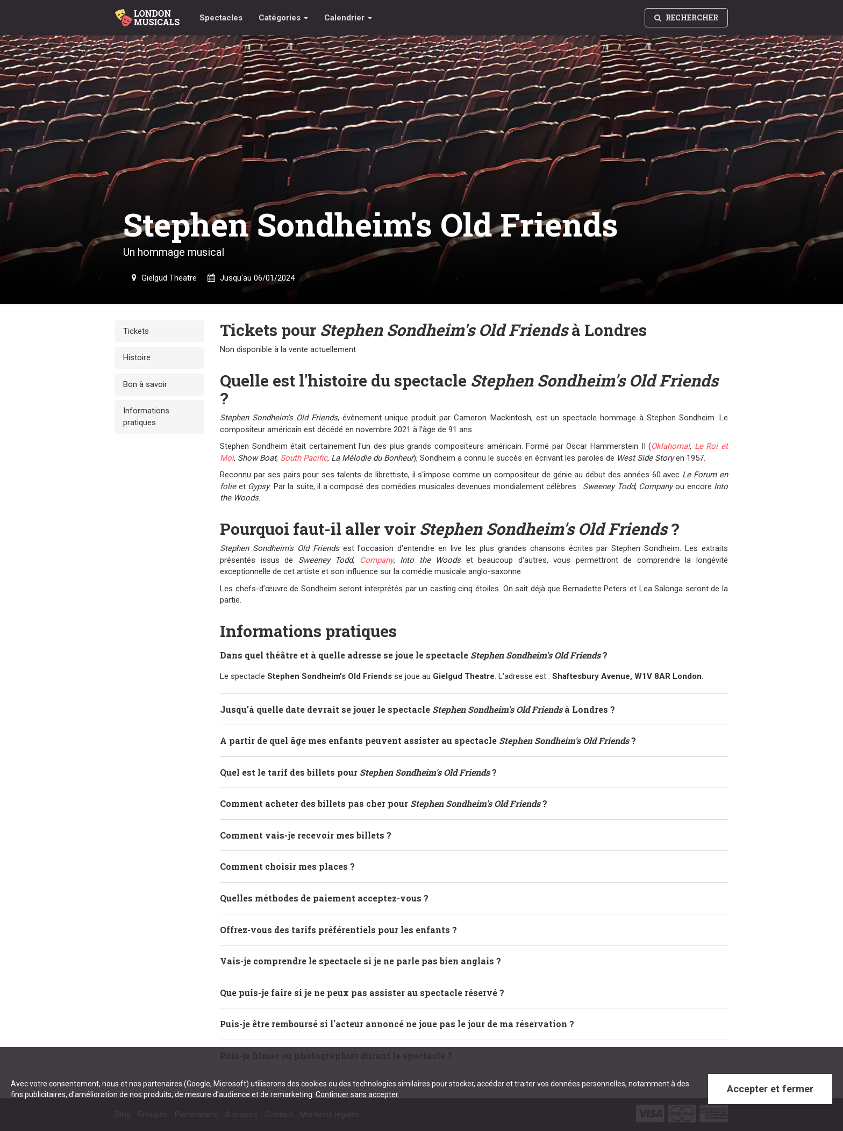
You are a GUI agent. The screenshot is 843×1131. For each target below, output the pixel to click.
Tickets (136, 331)
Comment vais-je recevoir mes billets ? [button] (305, 834)
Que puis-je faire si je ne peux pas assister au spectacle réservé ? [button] (362, 992)
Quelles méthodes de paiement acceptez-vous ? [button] (324, 897)
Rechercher (686, 17)
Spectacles (220, 18)
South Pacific (303, 457)
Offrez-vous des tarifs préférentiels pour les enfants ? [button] (338, 929)
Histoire (137, 357)
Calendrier (348, 18)
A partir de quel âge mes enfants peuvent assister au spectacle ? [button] (428, 740)
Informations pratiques (146, 416)
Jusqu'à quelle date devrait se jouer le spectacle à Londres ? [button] (417, 708)
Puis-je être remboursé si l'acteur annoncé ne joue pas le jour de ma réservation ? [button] (397, 1023)
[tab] (474, 655)
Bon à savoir (145, 384)
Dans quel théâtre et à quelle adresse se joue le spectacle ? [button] (414, 654)
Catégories (283, 18)
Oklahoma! (670, 445)
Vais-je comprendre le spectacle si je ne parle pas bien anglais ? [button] (360, 960)
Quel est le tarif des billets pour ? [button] (358, 771)
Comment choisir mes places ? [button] (287, 865)
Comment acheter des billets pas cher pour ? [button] (383, 802)
